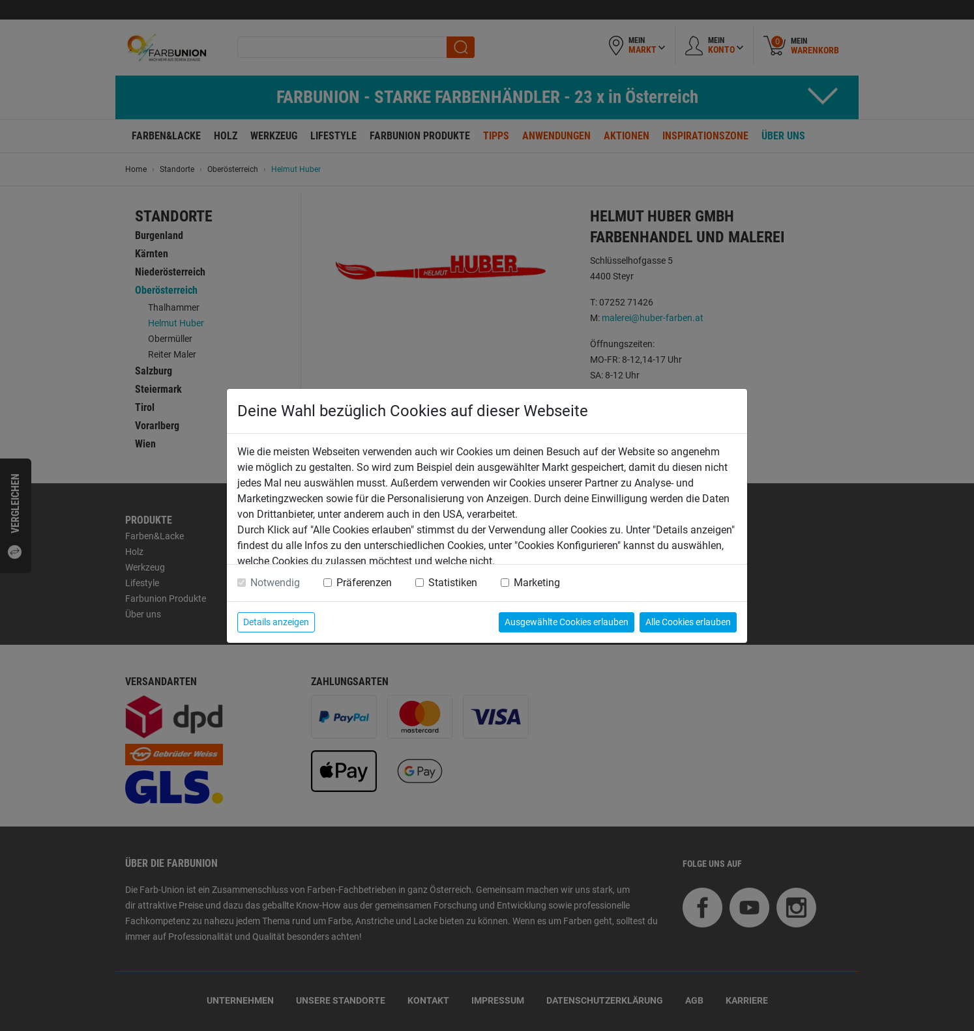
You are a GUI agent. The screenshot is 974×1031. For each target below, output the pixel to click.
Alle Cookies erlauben (688, 622)
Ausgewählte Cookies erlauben (566, 622)
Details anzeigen (276, 622)
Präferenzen (364, 582)
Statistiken (452, 582)
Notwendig (275, 582)
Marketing (537, 582)
